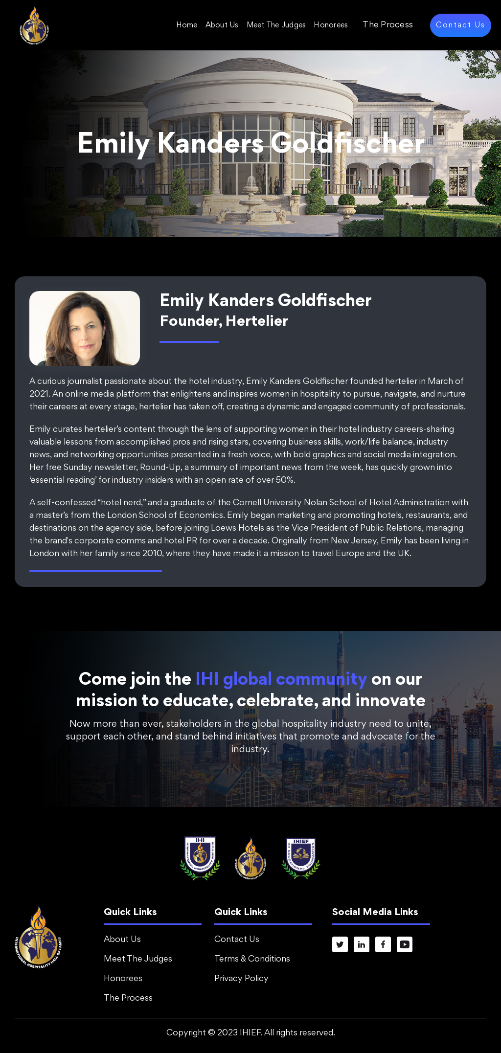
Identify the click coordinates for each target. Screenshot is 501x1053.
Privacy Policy (241, 979)
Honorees (331, 25)
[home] (34, 25)
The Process (388, 25)
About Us (222, 25)
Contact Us (460, 25)
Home (187, 25)
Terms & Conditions (252, 959)
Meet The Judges (276, 25)
